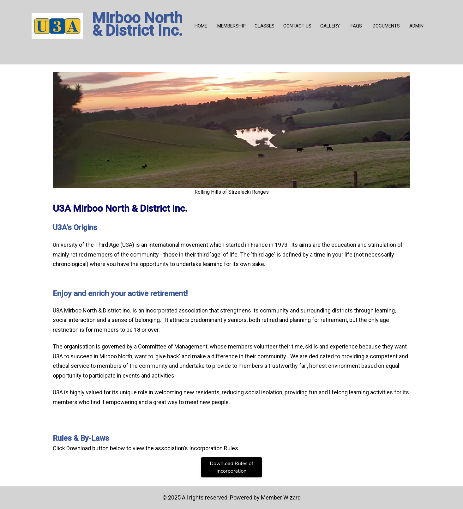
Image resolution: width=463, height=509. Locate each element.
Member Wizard (281, 497)
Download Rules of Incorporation (231, 467)
